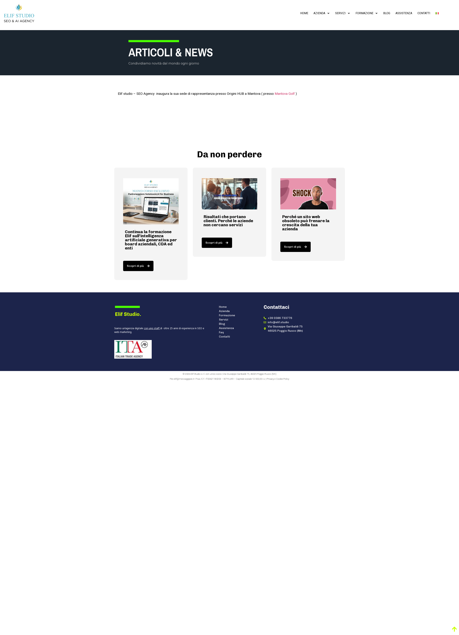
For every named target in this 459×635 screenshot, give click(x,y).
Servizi (342, 13)
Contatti (423, 13)
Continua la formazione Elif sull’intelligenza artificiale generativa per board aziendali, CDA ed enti (151, 240)
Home (304, 13)
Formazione (367, 13)
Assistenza (403, 13)
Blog (386, 13)
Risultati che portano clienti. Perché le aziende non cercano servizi (228, 220)
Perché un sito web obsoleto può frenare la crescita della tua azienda (305, 222)
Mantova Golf (285, 94)
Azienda (322, 13)
